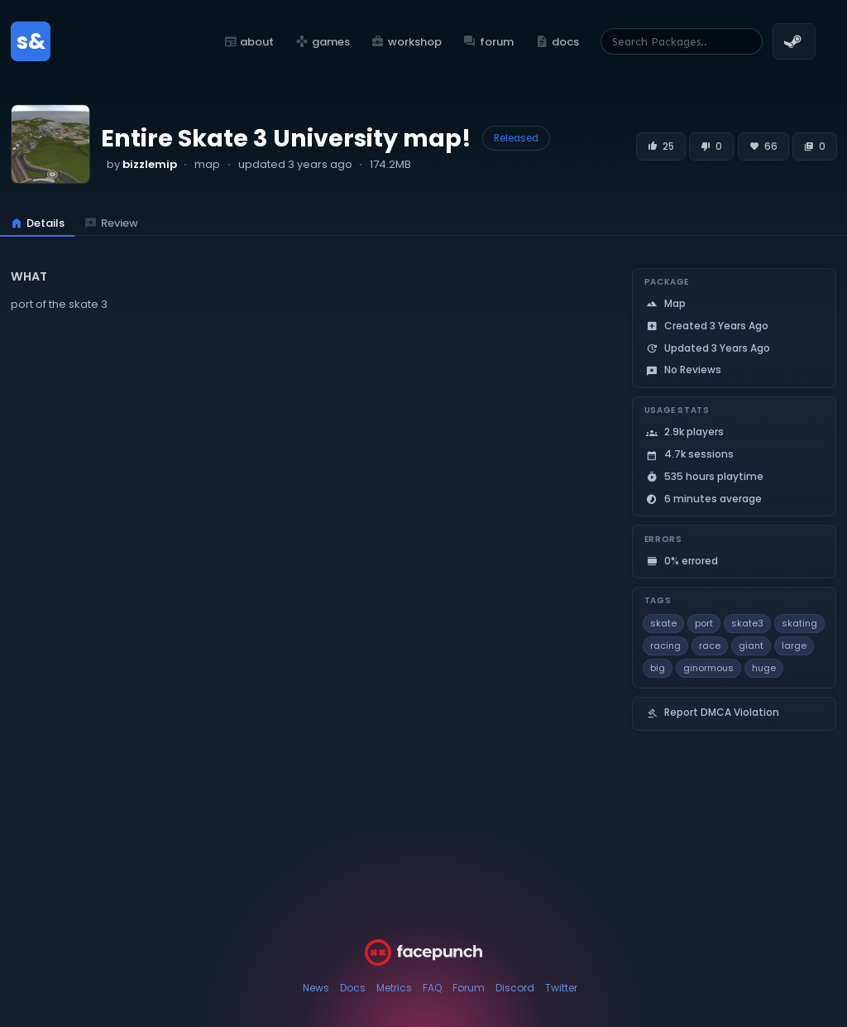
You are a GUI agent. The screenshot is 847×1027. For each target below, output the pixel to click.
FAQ (432, 988)
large (794, 645)
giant (751, 645)
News (316, 988)
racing (665, 645)
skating (799, 623)
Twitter (561, 988)
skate (663, 623)
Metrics (394, 988)
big (657, 667)
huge (764, 667)
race (709, 645)
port (704, 623)
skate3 (747, 623)
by (142, 164)
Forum (468, 988)
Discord (514, 988)
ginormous (708, 667)
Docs (353, 988)
